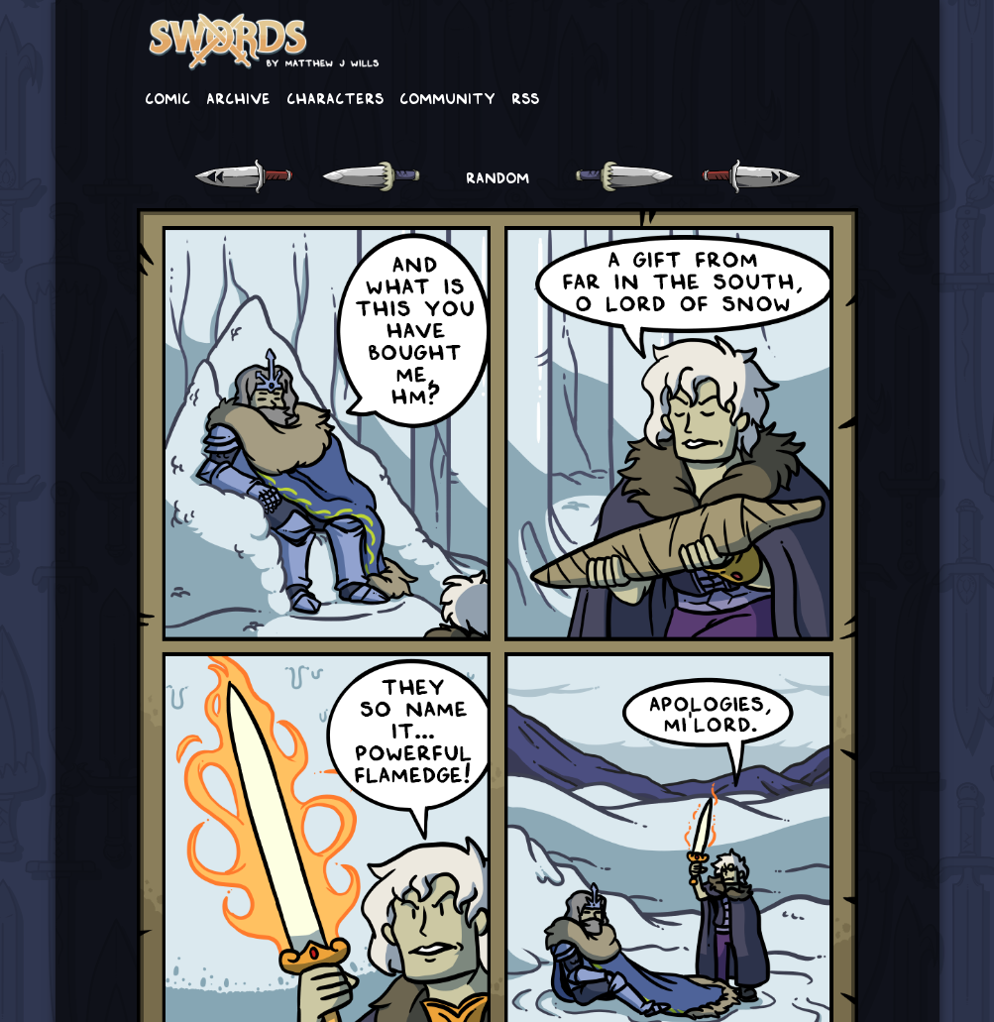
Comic (167, 97)
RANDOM (497, 176)
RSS (525, 97)
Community (447, 97)
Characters (335, 97)
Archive (238, 97)
